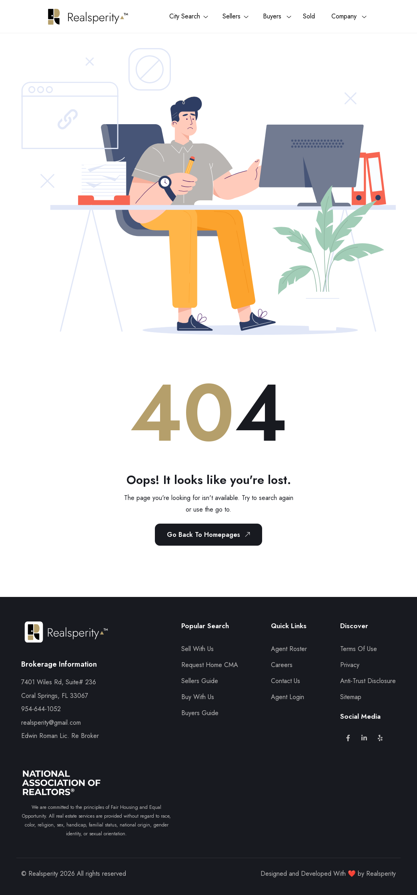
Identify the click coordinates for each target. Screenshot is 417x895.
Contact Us (285, 680)
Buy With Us (197, 696)
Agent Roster (289, 648)
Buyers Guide (200, 713)
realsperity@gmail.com (51, 722)
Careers (282, 664)
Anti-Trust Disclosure (368, 680)
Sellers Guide (199, 680)
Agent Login (287, 696)
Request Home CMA (209, 664)
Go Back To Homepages (210, 534)
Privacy (349, 664)
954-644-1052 (41, 709)
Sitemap (350, 696)
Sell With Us (197, 648)
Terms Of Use (358, 648)
